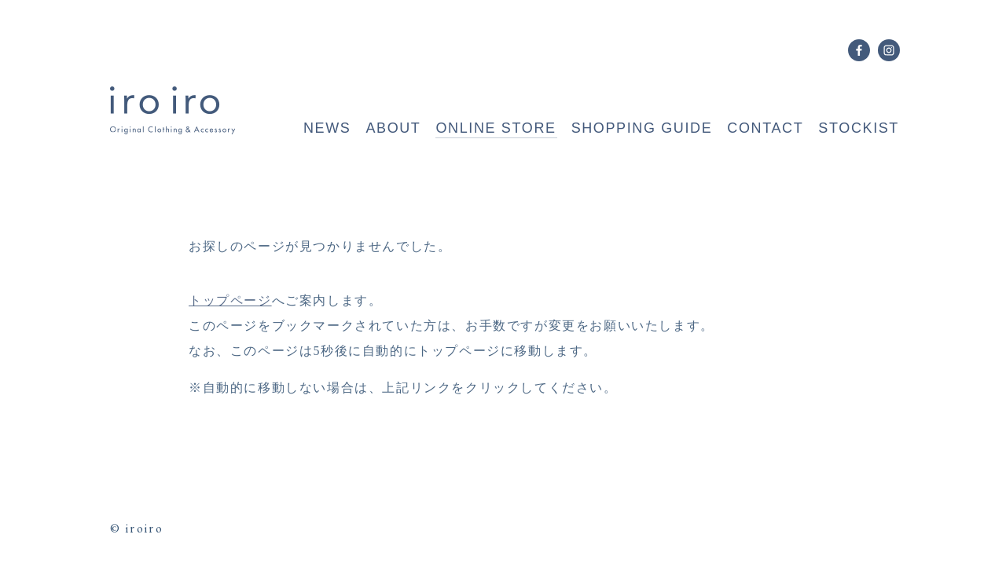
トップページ (230, 300)
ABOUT (392, 128)
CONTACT (765, 128)
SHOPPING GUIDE (642, 128)
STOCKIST (858, 128)
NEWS (327, 128)
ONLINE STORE (495, 128)
